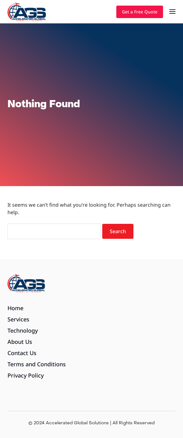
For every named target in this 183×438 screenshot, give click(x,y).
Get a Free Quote (139, 12)
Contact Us (21, 353)
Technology (22, 330)
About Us (19, 341)
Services (18, 319)
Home (15, 308)
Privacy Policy (25, 375)
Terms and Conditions (36, 364)
